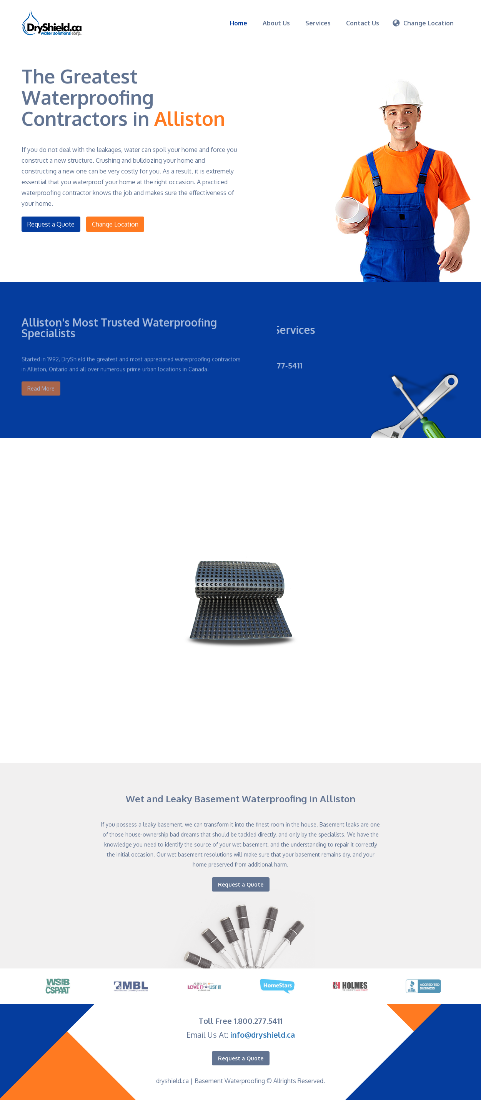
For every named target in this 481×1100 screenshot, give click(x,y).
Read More (41, 379)
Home (238, 23)
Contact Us (362, 23)
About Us (276, 23)
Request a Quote (49, 224)
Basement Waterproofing (230, 1081)
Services (318, 23)
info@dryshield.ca (262, 1035)
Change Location (115, 224)
